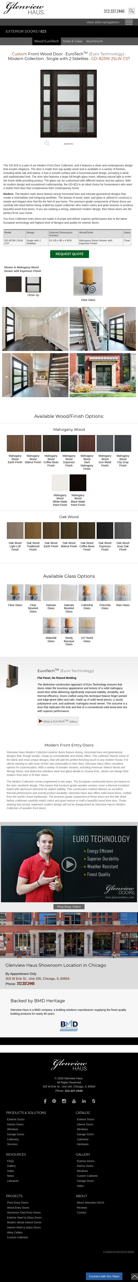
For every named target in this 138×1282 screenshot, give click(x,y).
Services (12, 1144)
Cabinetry (13, 1139)
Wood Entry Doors (18, 1207)
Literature (12, 1180)
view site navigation (103, 22)
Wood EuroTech (46, 41)
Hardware (83, 1144)
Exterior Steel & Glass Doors (24, 1217)
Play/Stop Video (69, 906)
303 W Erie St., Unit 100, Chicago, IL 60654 (37, 979)
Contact (81, 1212)
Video (10, 1171)
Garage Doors (15, 1134)
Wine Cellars (14, 1232)
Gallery (11, 1165)
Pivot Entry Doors (17, 1202)
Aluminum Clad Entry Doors (24, 1212)
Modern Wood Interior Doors (24, 1222)
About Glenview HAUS (90, 1202)
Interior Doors (15, 1124)
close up (33, 287)
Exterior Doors (22, 31)
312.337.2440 (114, 11)
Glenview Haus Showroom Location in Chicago (55, 965)
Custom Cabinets (87, 1175)
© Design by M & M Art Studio (118, 1251)
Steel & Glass (72, 41)
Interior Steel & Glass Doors (24, 1227)
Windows (12, 1129)
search (131, 11)
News (10, 1175)
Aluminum (94, 41)
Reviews (82, 1207)
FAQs (10, 1161)
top (134, 1276)
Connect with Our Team (104, 1276)
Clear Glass (88, 284)
